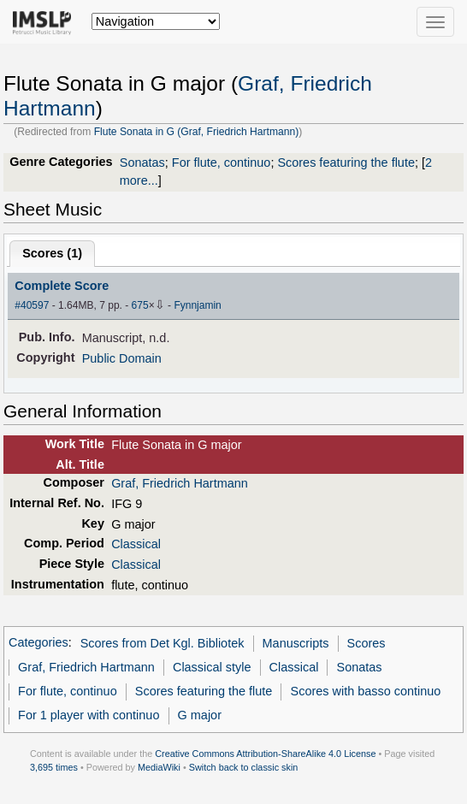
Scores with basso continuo (366, 691)
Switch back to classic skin (244, 767)
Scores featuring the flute (346, 162)
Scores (366, 643)
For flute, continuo (221, 162)
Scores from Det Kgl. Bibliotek (162, 643)
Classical (136, 544)
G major (200, 715)
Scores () (52, 253)
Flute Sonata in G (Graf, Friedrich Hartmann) (196, 132)
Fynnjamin (197, 305)
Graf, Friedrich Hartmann (179, 483)
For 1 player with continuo (88, 715)
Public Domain (122, 358)
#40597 (32, 305)
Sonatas (142, 162)
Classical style (212, 667)
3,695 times (54, 767)
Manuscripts (296, 643)
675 (140, 305)
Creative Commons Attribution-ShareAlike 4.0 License (265, 753)
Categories (38, 643)
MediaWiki (159, 767)
